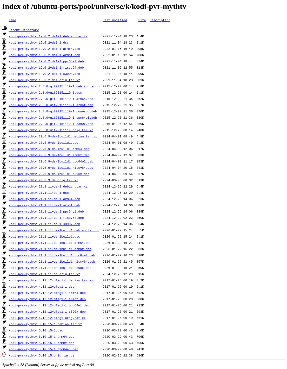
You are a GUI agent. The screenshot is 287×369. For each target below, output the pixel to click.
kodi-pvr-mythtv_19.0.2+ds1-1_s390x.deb (44, 73)
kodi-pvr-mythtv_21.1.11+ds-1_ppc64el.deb (46, 211)
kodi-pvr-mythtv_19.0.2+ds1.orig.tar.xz (44, 80)
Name (12, 20)
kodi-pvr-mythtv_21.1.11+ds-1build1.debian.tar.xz (54, 230)
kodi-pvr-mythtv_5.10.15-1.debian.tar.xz (45, 324)
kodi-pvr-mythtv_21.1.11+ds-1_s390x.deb (44, 224)
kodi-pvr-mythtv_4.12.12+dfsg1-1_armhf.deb (47, 299)
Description (160, 20)
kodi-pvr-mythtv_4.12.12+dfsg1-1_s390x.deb (47, 311)
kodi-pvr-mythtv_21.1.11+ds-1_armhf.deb (44, 205)
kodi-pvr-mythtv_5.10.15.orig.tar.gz (41, 355)
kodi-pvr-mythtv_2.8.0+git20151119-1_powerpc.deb (53, 111)
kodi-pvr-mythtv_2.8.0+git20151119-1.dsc (45, 92)
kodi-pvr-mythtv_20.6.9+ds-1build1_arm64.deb (49, 149)
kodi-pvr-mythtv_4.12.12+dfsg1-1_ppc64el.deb (49, 305)
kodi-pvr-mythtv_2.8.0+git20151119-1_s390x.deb (51, 124)
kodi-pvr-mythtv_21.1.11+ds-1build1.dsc (44, 236)
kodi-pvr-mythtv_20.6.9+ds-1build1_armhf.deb (49, 155)
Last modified (115, 20)
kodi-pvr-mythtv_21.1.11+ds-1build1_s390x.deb (50, 267)
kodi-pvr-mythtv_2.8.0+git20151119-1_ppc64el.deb (53, 117)
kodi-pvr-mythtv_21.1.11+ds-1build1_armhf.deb (50, 249)
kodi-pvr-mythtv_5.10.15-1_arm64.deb (41, 336)
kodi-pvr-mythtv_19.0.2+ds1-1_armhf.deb (44, 55)
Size (142, 20)
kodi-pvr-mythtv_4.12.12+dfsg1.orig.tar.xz (47, 318)
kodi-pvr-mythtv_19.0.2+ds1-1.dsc (39, 42)
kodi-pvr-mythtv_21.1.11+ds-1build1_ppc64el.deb (52, 255)
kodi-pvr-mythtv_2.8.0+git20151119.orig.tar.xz (51, 130)
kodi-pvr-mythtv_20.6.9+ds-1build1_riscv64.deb (51, 167)
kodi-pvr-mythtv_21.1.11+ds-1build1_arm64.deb (50, 242)
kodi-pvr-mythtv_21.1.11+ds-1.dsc (39, 192)
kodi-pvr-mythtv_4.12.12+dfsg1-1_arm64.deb (47, 293)
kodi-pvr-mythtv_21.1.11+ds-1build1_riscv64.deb (52, 261)
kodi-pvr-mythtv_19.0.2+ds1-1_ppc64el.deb (46, 61)
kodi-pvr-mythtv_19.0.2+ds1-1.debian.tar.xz (48, 36)
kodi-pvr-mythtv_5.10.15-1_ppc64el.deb (43, 349)
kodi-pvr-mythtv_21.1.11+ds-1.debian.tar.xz (48, 186)
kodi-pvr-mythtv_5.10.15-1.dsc (36, 330)
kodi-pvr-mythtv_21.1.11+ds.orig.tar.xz (44, 274)
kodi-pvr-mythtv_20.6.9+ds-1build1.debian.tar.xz (53, 136)
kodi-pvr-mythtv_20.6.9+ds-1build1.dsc (43, 142)
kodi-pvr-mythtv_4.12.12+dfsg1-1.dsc (41, 286)
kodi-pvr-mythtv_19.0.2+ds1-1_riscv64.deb (46, 67)
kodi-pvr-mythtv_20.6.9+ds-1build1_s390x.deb (49, 174)
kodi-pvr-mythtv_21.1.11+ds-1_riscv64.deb (46, 217)
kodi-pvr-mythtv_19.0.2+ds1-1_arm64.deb (44, 48)
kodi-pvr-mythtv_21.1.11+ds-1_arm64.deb (44, 199)
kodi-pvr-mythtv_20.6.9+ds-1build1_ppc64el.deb (51, 161)
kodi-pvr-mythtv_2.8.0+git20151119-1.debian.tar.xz (55, 86)
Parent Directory (24, 30)
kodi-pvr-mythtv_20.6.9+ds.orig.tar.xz (43, 180)
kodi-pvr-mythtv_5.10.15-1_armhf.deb (41, 343)
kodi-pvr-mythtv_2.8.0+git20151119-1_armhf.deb (51, 105)
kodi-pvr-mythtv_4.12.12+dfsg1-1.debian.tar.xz (51, 280)
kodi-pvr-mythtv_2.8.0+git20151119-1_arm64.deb (51, 99)
